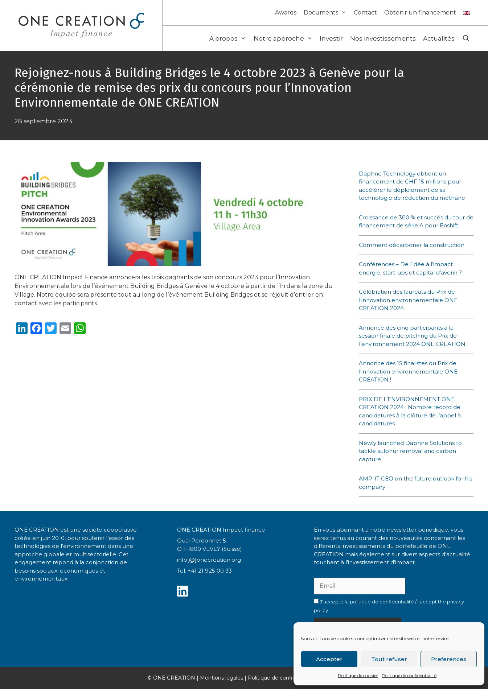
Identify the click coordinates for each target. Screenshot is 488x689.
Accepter (329, 659)
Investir (331, 38)
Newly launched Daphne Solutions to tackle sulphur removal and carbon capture (410, 451)
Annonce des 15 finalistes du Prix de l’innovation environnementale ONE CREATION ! (408, 371)
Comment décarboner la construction (411, 245)
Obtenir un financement (420, 12)
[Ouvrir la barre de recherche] (465, 38)
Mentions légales (221, 677)
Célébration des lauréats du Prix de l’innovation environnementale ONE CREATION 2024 (408, 300)
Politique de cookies (358, 675)
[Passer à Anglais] (466, 11)
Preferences (448, 659)
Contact (365, 12)
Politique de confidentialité (409, 675)
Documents (327, 12)
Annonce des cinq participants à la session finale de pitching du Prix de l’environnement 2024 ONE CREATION (413, 335)
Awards (285, 12)
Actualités (439, 38)
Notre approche (285, 38)
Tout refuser (389, 659)
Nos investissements (383, 38)
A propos (229, 38)
